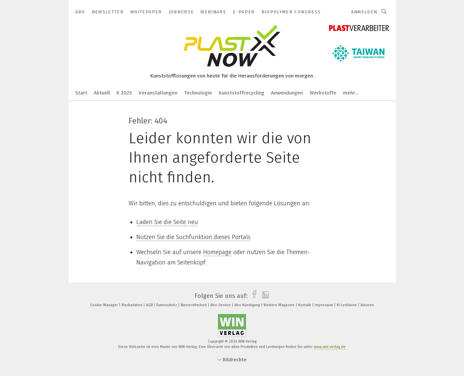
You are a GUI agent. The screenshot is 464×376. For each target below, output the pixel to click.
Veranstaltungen (158, 93)
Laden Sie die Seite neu (167, 222)
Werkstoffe (323, 93)
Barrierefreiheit (194, 305)
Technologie (198, 93)
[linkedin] (264, 296)
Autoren (367, 305)
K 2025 (124, 93)
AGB (150, 305)
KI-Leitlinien (347, 305)
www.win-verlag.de (330, 347)
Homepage (217, 252)
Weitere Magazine (280, 305)
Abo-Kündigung (248, 305)
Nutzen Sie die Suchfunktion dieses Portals (193, 237)
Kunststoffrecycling (241, 93)
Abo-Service (221, 305)
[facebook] (252, 296)
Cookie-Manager (104, 305)
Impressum (324, 305)
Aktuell (102, 93)
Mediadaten (132, 305)
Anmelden (364, 12)
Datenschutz (167, 305)
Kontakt (305, 305)
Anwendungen (287, 93)
